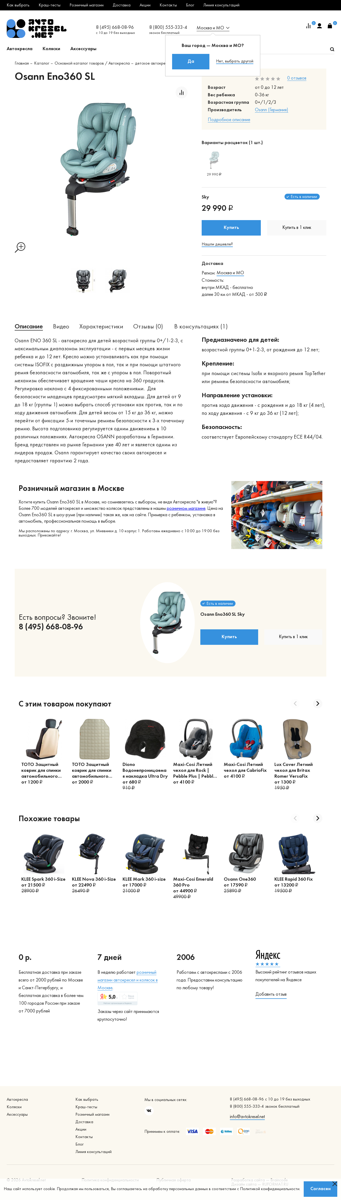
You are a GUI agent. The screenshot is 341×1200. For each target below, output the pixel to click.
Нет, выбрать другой (234, 61)
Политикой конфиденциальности (269, 1189)
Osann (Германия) (271, 110)
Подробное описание (229, 120)
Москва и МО (230, 273)
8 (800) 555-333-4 (168, 27)
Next (317, 703)
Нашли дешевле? (217, 244)
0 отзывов (296, 78)
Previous (295, 703)
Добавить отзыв (271, 994)
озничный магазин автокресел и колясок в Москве (128, 980)
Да (191, 61)
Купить (231, 227)
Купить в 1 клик (296, 227)
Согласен (320, 1189)
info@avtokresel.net (247, 1117)
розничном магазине (186, 508)
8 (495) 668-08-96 (115, 27)
